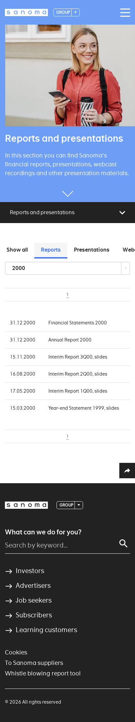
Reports (51, 249)
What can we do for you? (43, 532)
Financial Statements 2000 (77, 323)
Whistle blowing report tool (43, 673)
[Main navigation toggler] (123, 12)
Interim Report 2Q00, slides (77, 374)
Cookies (16, 652)
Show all (17, 249)
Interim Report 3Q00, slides (77, 357)
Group (63, 12)
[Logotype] (26, 12)
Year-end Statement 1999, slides (83, 408)
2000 (19, 268)
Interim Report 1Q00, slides (77, 391)
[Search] (123, 543)
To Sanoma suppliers (34, 663)
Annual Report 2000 (70, 340)
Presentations (92, 249)
